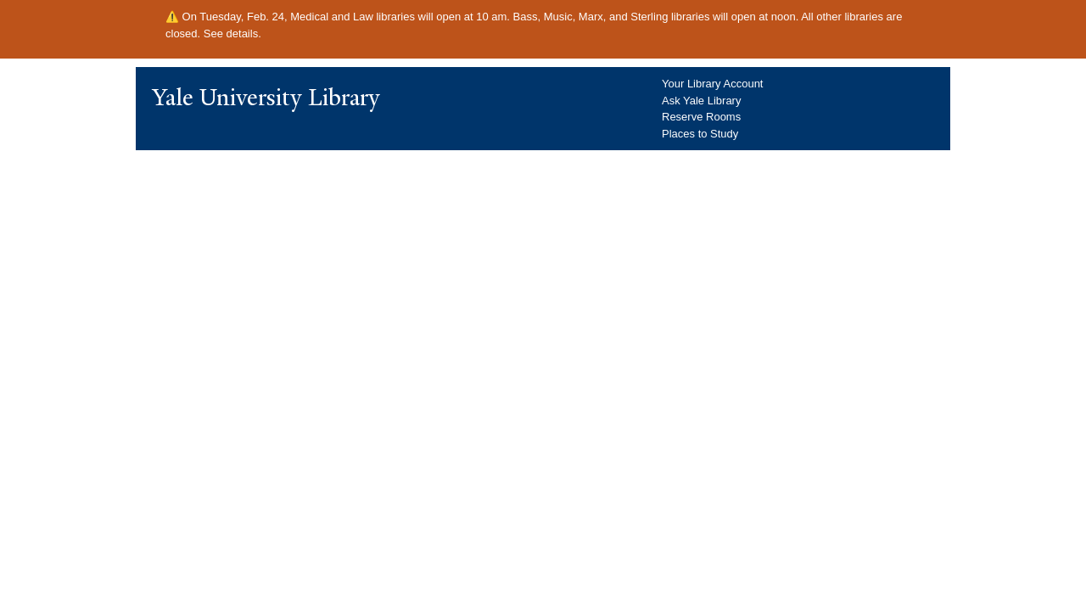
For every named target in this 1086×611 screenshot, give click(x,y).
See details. (232, 33)
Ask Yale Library (701, 100)
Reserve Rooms (701, 116)
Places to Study (700, 133)
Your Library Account (712, 83)
